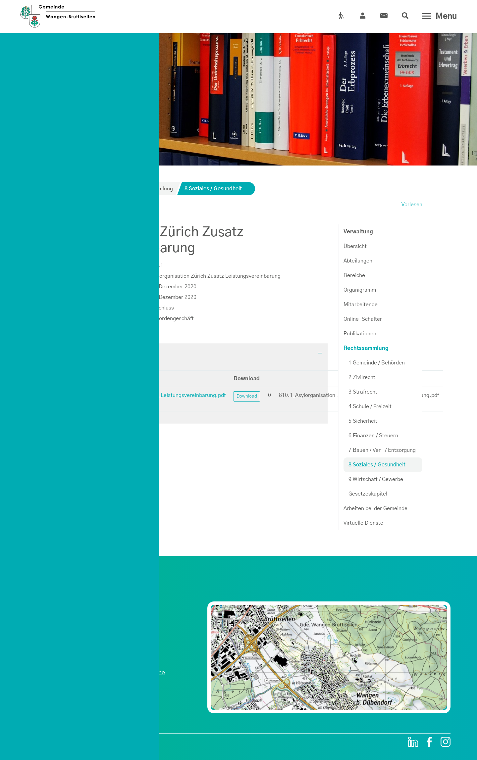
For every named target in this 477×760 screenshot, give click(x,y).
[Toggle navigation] (438, 16)
